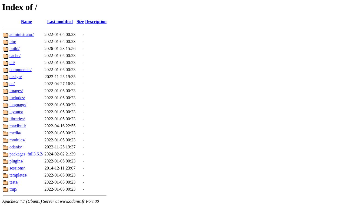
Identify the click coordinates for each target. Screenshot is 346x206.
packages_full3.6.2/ (26, 154)
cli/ (12, 62)
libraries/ (17, 119)
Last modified (60, 21)
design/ (15, 76)
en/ (12, 83)
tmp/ (13, 189)
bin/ (12, 41)
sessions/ (17, 168)
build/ (14, 48)
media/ (15, 133)
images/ (16, 90)
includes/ (17, 97)
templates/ (18, 175)
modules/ (17, 140)
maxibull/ (17, 126)
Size (80, 21)
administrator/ (21, 34)
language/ (17, 104)
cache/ (15, 55)
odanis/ (15, 147)
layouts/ (16, 111)
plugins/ (16, 161)
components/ (20, 69)
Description (96, 21)
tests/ (13, 182)
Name (26, 21)
